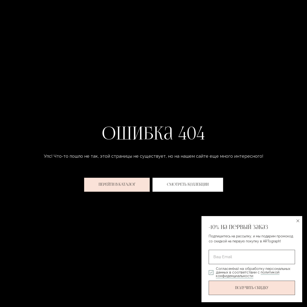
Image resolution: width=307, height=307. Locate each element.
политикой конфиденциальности (247, 274)
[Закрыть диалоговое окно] (298, 221)
